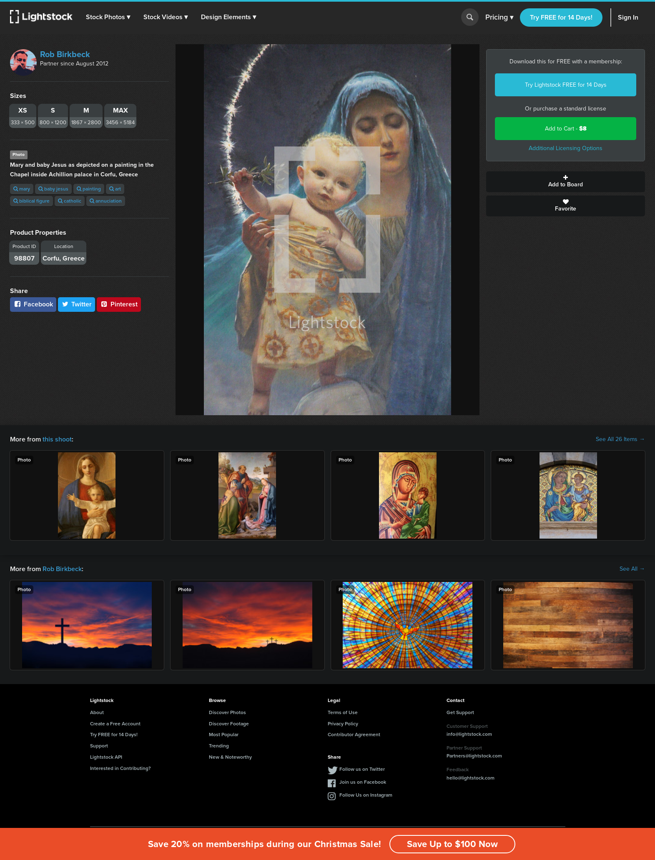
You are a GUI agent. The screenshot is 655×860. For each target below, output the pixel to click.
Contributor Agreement (354, 734)
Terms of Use (343, 712)
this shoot (57, 439)
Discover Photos (227, 712)
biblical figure (31, 201)
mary (21, 189)
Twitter (76, 304)
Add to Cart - (566, 128)
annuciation (106, 201)
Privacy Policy (343, 723)
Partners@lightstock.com (474, 756)
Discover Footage (229, 723)
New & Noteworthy (230, 757)
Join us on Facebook (362, 782)
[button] (108, 17)
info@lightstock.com (469, 734)
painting (89, 189)
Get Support (460, 712)
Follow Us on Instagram (365, 795)
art (115, 189)
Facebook (33, 304)
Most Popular (223, 734)
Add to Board (565, 182)
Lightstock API (106, 757)
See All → (632, 569)
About (97, 712)
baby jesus (53, 189)
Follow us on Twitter (362, 769)
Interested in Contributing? (120, 768)
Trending (219, 746)
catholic (69, 201)
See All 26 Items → (620, 439)
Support (99, 746)
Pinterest (119, 304)
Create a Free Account (115, 723)
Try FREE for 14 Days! (561, 17)
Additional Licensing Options (565, 148)
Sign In (628, 17)
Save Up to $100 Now (452, 844)
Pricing (499, 17)
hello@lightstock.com (470, 778)
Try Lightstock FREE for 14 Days (566, 84)
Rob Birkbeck (65, 54)
